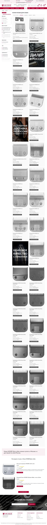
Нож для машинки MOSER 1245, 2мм (26, 463)
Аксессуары (42, 8)
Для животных (5, 19)
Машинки (12, 8)
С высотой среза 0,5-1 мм (7, 27)
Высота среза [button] (4, 25)
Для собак (4, 23)
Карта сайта (29, 516)
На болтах (4, 43)
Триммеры (17, 8)
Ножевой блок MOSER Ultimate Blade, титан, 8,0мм (29, 477)
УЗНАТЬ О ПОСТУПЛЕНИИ (17, 90)
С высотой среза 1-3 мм (6, 28)
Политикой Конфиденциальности (23, 506)
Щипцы (37, 8)
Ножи (26, 8)
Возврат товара (20, 517)
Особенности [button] (4, 52)
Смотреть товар (19, 472)
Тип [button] (2, 45)
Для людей (5, 18)
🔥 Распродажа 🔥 (6, 8)
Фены (29, 8)
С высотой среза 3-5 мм (6, 34)
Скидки (38, 516)
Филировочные (5, 55)
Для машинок (5, 47)
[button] (41, 5)
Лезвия (4, 50)
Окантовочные (5, 54)
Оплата (19, 516)
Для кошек (5, 20)
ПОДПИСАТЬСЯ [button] (31, 504)
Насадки (33, 8)
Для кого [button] (3, 16)
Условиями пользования (32, 506)
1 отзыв (35, 35)
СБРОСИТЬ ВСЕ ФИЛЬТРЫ (7, 14)
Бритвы (22, 8)
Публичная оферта (30, 517)
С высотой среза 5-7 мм (6, 35)
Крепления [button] (4, 40)
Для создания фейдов (6, 59)
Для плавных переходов (6, 58)
